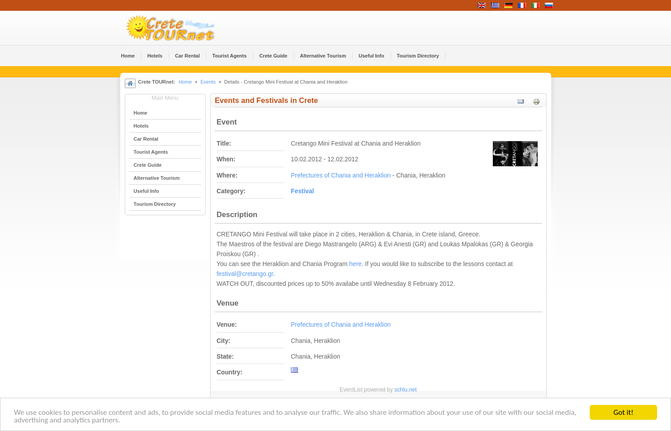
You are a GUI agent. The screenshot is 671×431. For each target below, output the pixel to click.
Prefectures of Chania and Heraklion (341, 175)
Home (185, 81)
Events (208, 81)
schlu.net (406, 390)
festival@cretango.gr (245, 274)
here (355, 264)
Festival (302, 191)
